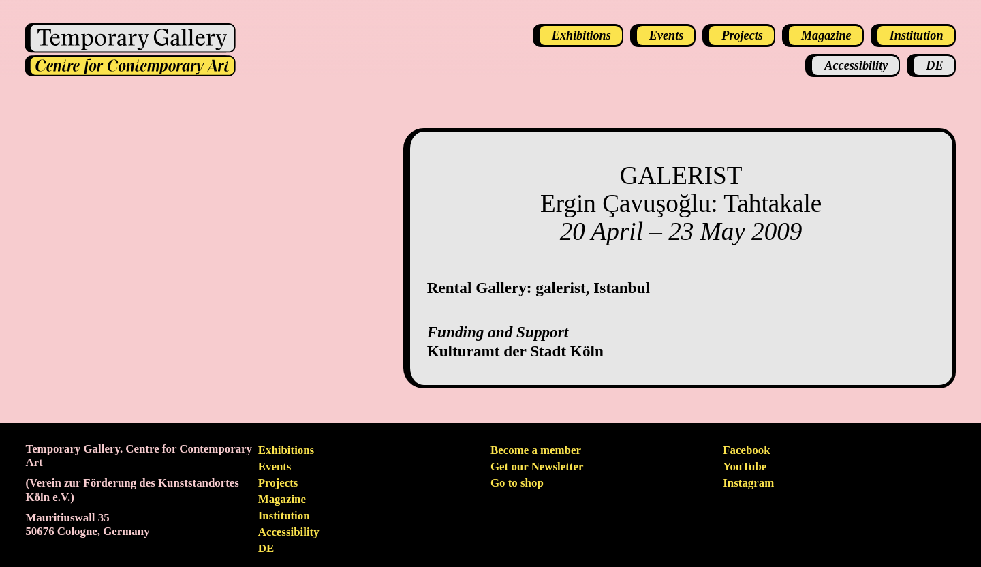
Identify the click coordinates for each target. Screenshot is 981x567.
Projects (278, 482)
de (266, 548)
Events (275, 466)
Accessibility (289, 531)
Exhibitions (286, 450)
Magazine (282, 499)
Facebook (746, 450)
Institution (284, 515)
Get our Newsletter (536, 466)
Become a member (535, 450)
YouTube (744, 466)
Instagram (748, 482)
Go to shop (517, 482)
